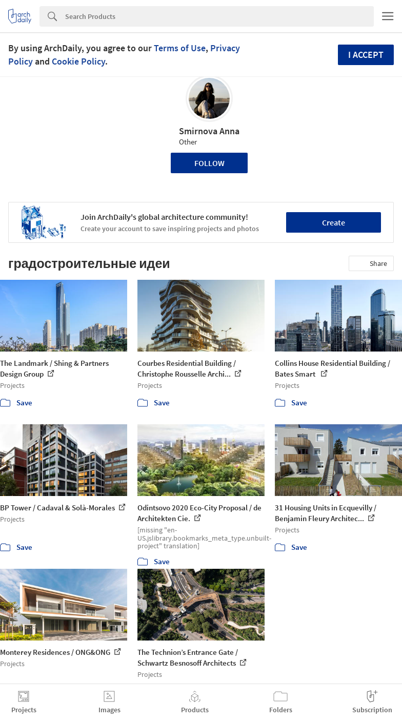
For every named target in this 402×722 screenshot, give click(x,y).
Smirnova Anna (209, 131)
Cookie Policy (78, 61)
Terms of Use (180, 48)
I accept (366, 54)
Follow (209, 163)
